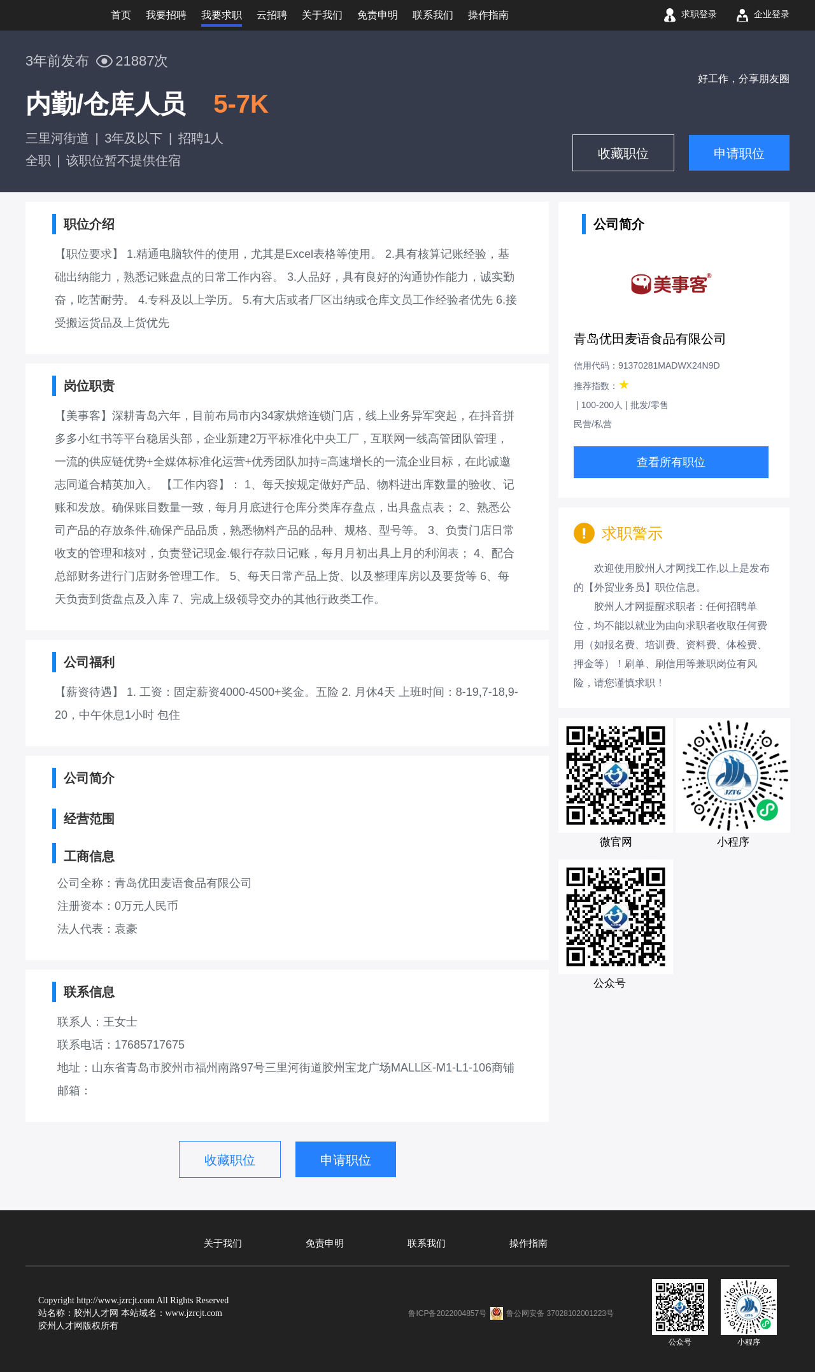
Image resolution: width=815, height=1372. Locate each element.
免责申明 (325, 1243)
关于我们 (223, 1243)
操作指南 (528, 1243)
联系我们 (427, 1243)
